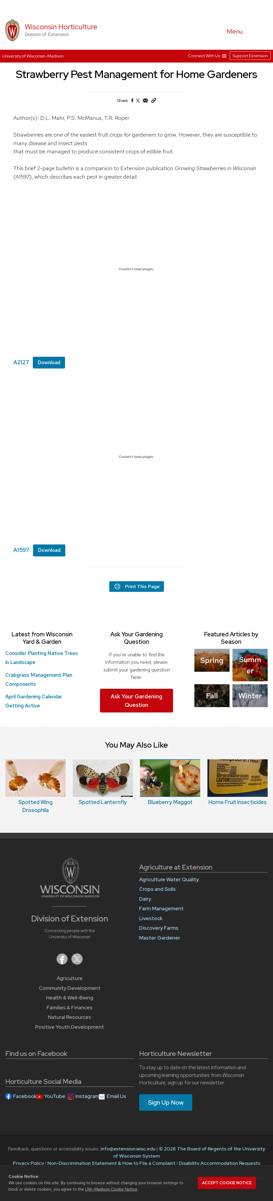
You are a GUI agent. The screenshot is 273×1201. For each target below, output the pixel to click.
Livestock (151, 918)
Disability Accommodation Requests (219, 1163)
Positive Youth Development (69, 1027)
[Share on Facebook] (132, 102)
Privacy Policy (28, 1163)
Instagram (87, 1096)
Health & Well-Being (69, 997)
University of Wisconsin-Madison (33, 56)
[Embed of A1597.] (136, 456)
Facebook (25, 1096)
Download (49, 362)
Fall (212, 695)
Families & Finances (70, 1007)
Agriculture (70, 978)
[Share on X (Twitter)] (138, 102)
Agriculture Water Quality (169, 879)
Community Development (70, 988)
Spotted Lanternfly (103, 802)
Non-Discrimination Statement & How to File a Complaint (111, 1163)
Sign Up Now (166, 1102)
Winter (250, 695)
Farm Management (161, 908)
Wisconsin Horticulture (61, 26)
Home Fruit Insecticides (237, 802)
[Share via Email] (145, 102)
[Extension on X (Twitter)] (77, 963)
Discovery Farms (158, 928)
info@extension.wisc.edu (128, 1149)
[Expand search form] (255, 31)
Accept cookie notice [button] (227, 1183)
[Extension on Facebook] (63, 963)
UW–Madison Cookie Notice (111, 1189)
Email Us (116, 1096)
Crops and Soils (157, 889)
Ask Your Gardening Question (136, 700)
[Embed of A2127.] (136, 269)
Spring (211, 660)
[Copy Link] (153, 101)
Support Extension (250, 56)
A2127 (21, 362)
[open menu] (234, 31)
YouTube (54, 1096)
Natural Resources (69, 1017)
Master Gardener (159, 937)
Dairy (145, 899)
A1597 (21, 550)
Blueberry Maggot (170, 802)
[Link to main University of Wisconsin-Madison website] (70, 895)
